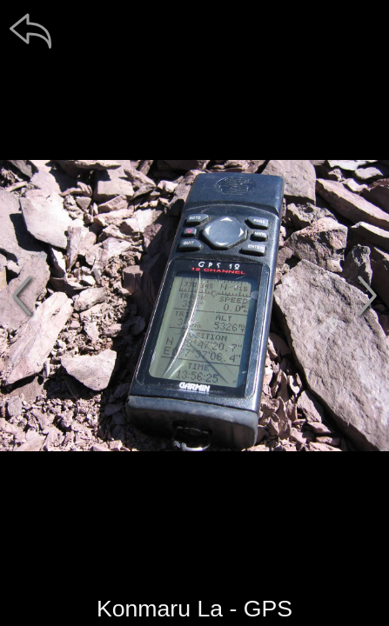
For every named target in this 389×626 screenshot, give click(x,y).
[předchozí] (22, 296)
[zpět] (30, 30)
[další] (367, 296)
